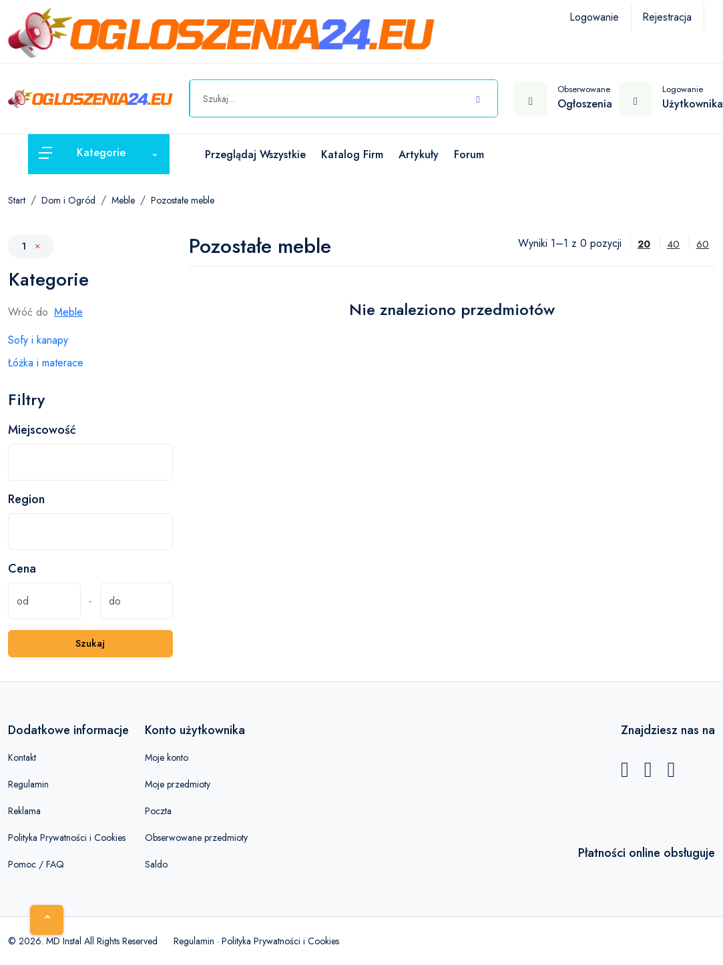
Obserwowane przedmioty (196, 837)
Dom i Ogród (68, 200)
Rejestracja (667, 17)
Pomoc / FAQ (36, 864)
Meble (123, 200)
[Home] (46, 920)
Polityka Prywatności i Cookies (67, 837)
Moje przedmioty (177, 784)
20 (644, 244)
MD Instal (63, 941)
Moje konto (166, 757)
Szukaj (90, 643)
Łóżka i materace (45, 362)
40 (673, 244)
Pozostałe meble (182, 200)
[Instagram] (671, 773)
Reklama (24, 811)
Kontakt (22, 757)
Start (16, 200)
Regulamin (28, 784)
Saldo (156, 864)
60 (702, 244)
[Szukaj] (478, 96)
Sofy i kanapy (38, 340)
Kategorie (49, 279)
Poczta (158, 811)
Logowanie (594, 17)
